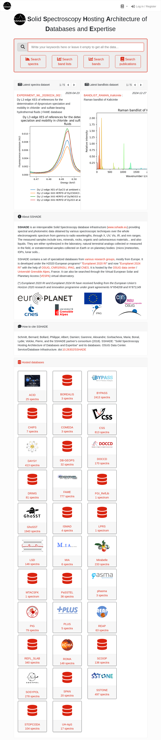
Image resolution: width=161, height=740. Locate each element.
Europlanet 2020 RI (94, 263)
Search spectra (33, 61)
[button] (123, 6)
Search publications (128, 61)
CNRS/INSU (58, 267)
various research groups (100, 259)
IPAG (71, 267)
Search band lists (64, 61)
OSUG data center (124, 267)
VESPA (44, 275)
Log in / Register (143, 6)
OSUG (45, 267)
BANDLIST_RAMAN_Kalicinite (102, 95)
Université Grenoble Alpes (34, 271)
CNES (85, 267)
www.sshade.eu (117, 227)
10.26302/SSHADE (74, 349)
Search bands (96, 61)
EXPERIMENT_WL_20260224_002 (39, 95)
